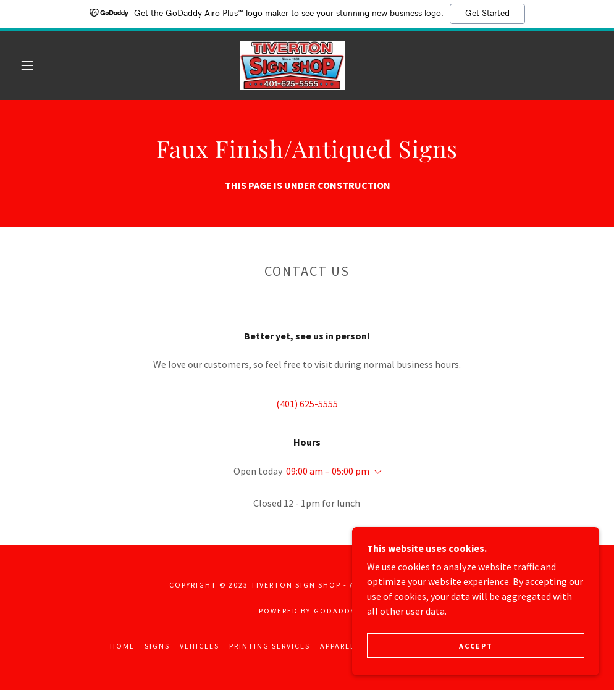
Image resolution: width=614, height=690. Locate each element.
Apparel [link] (337, 646)
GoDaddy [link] (334, 610)
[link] (292, 65)
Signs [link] (157, 646)
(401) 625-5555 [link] (307, 403)
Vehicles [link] (199, 646)
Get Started (487, 13)
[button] (29, 65)
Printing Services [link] (269, 646)
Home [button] (122, 646)
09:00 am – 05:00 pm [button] (327, 471)
